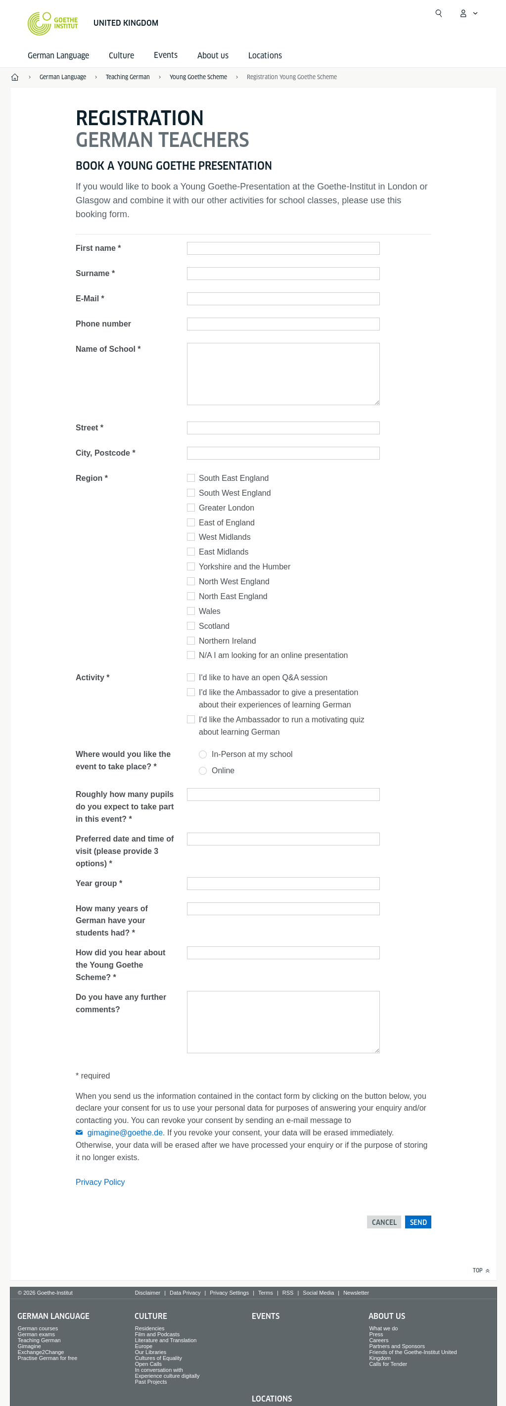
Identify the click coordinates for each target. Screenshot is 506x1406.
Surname (92, 273)
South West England (235, 493)
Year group (96, 883)
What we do (383, 1328)
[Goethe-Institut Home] (53, 24)
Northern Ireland (227, 641)
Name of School (106, 349)
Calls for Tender (388, 1364)
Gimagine (29, 1346)
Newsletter (356, 1293)
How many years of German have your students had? (112, 920)
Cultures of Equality (158, 1358)
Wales (210, 611)
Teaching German (39, 1340)
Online (223, 770)
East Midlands (224, 552)
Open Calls (148, 1364)
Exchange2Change (41, 1352)
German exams (36, 1334)
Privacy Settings (229, 1293)
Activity (90, 677)
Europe (143, 1346)
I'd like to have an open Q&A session (263, 677)
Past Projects (151, 1382)
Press (376, 1334)
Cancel (384, 1222)
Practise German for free (47, 1358)
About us (213, 55)
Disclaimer (147, 1293)
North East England (233, 596)
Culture (121, 55)
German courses (38, 1328)
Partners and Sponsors (397, 1346)
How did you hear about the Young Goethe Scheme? (120, 965)
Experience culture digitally (167, 1376)
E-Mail (87, 298)
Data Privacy (185, 1293)
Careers (378, 1340)
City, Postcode (103, 453)
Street (87, 427)
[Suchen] (438, 13)
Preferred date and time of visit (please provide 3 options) (125, 851)
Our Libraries (151, 1352)
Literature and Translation (166, 1340)
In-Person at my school (252, 754)
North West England (234, 581)
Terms (265, 1293)
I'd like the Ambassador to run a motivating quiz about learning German (282, 725)
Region (89, 478)
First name (96, 248)
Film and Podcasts (157, 1334)
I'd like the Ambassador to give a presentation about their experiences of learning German (278, 698)
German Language (58, 55)
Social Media (318, 1293)
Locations (265, 55)
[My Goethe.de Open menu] (468, 13)
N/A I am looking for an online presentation (273, 655)
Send (418, 1222)
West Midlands (225, 537)
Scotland (214, 626)
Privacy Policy (100, 1182)
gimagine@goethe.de (125, 1132)
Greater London (226, 508)
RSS (288, 1293)
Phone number (103, 324)
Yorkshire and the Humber (244, 566)
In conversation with (159, 1370)
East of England (227, 522)
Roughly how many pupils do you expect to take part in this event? (125, 806)
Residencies (150, 1328)
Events (265, 1316)
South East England (234, 478)
